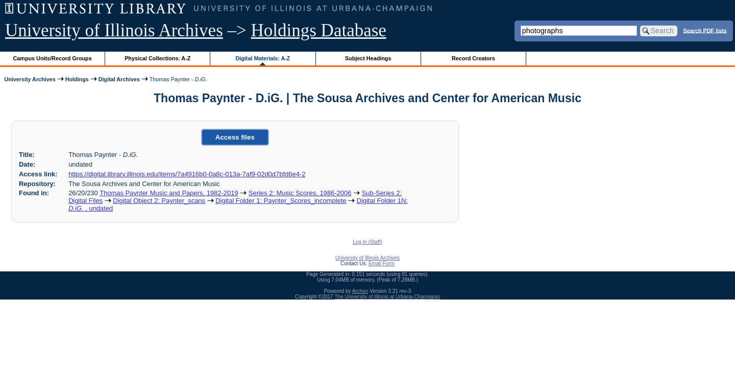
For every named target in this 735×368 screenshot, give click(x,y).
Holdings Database (318, 30)
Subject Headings (368, 58)
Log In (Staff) (367, 242)
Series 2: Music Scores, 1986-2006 (300, 193)
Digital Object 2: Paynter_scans (159, 200)
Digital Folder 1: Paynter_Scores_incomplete (280, 200)
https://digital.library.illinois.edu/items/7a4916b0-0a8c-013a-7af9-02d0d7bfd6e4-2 (186, 174)
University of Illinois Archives (114, 30)
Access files (235, 137)
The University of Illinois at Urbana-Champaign (387, 297)
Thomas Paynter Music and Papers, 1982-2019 (169, 193)
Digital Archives (119, 79)
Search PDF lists (705, 30)
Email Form (382, 263)
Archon (360, 291)
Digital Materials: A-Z (262, 58)
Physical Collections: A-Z (157, 58)
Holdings (77, 79)
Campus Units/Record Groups (52, 58)
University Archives (29, 79)
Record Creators (473, 58)
